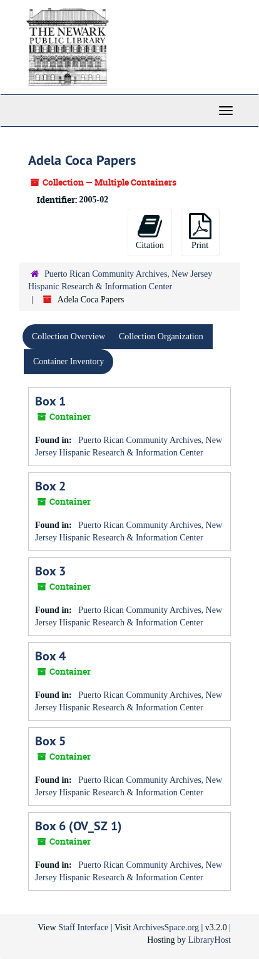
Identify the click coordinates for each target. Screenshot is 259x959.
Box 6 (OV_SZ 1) (78, 826)
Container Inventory (68, 361)
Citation (150, 231)
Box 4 (50, 656)
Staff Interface (83, 927)
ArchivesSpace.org (166, 927)
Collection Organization (161, 336)
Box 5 (50, 741)
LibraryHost (209, 940)
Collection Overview (68, 336)
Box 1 (50, 401)
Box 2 (50, 486)
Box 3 (50, 571)
